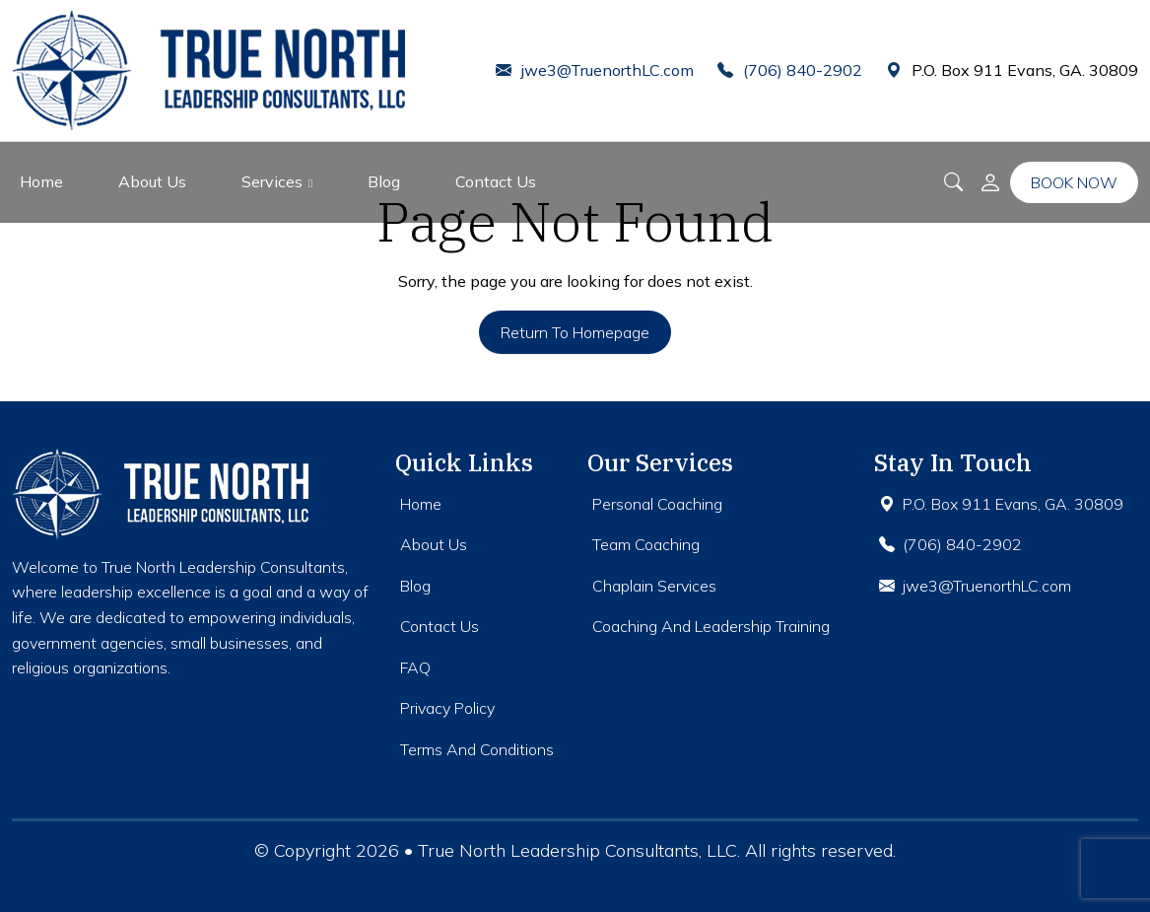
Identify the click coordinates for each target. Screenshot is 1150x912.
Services (272, 181)
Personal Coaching (657, 504)
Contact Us (495, 181)
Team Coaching (646, 544)
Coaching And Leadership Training (711, 626)
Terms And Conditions (477, 749)
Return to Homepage (575, 332)
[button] (990, 182)
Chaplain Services (654, 586)
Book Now (1074, 182)
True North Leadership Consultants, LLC (577, 850)
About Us (152, 181)
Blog (384, 181)
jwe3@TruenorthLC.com (595, 70)
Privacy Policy (447, 708)
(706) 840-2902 (789, 70)
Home (41, 181)
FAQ (415, 667)
